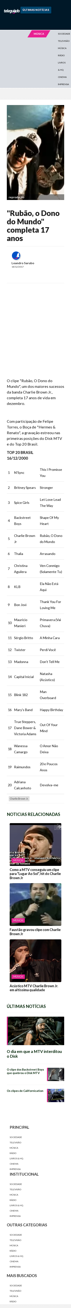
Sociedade (16, 1137)
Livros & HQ (62, 66)
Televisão (15, 1142)
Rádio (61, 55)
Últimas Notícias (36, 9)
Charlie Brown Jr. (19, 798)
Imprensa (63, 84)
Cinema (62, 77)
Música (62, 48)
